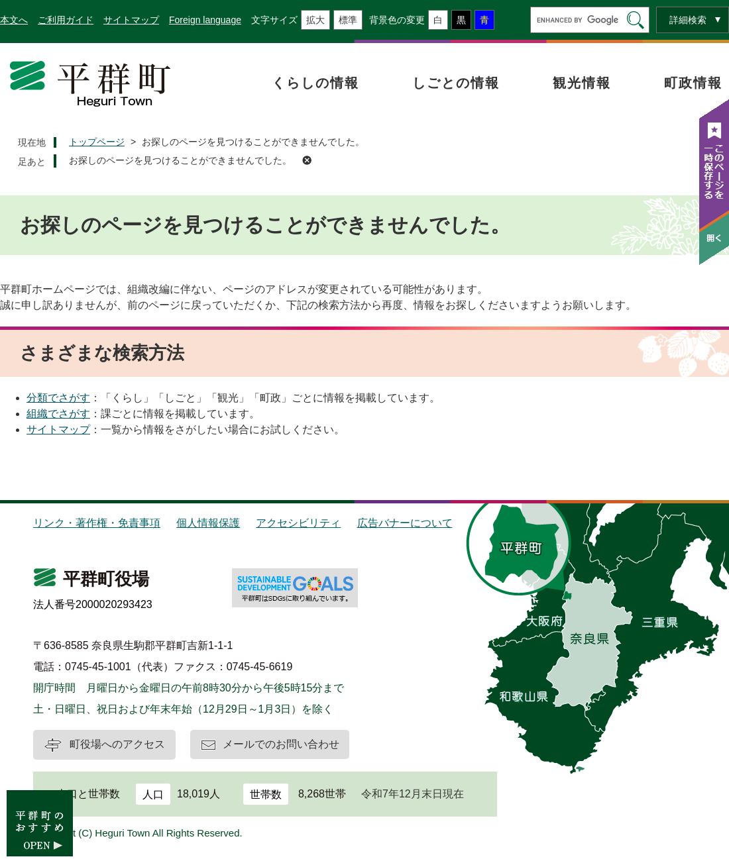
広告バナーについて (405, 523)
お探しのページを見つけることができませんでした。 (180, 160)
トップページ (97, 141)
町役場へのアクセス (117, 744)
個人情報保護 (208, 523)
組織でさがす (58, 413)
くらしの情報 (315, 83)
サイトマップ (131, 20)
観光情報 (582, 83)
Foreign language (205, 20)
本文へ (14, 20)
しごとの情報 (456, 83)
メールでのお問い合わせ (281, 744)
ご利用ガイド (65, 20)
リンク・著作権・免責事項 (96, 523)
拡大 (315, 20)
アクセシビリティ (298, 523)
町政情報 (693, 83)
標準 (348, 20)
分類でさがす (58, 397)
